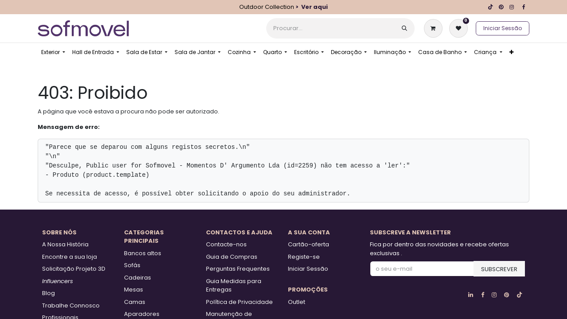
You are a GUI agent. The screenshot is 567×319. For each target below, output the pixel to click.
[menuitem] (53, 52)
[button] (499, 268)
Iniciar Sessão (502, 28)
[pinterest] (501, 7)
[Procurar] (404, 28)
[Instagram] (511, 7)
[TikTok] (490, 7)
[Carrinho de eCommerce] (435, 28)
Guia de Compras (231, 257)
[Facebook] (523, 7)
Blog (48, 293)
